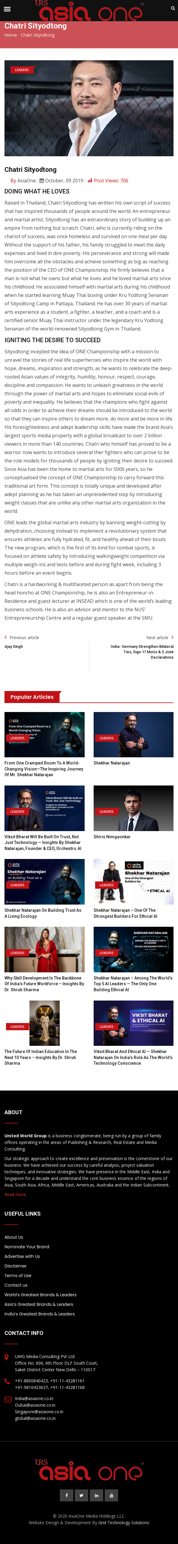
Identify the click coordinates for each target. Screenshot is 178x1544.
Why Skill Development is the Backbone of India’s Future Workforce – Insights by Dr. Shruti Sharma (44, 984)
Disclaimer (15, 1266)
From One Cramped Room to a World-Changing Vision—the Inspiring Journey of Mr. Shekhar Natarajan (43, 769)
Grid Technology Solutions (123, 1522)
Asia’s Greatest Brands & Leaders (38, 1304)
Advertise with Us (22, 1256)
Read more (15, 1194)
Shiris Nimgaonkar (112, 836)
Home (10, 35)
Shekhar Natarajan (112, 763)
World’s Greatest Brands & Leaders (40, 1295)
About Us (13, 1237)
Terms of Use (17, 1276)
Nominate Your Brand (26, 1247)
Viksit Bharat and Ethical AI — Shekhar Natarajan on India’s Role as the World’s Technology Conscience (133, 1057)
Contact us (16, 1285)
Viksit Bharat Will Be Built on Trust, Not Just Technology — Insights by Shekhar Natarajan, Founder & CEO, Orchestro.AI (42, 842)
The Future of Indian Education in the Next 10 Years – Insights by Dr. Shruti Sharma (40, 1057)
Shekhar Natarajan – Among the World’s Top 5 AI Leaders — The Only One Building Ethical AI (133, 984)
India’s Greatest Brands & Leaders (39, 1314)
